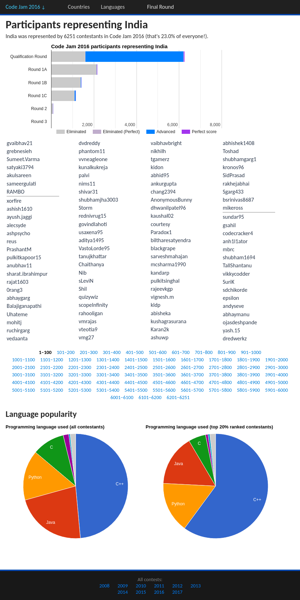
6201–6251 (178, 397)
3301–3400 (107, 374)
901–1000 (251, 352)
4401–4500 (136, 382)
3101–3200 (51, 374)
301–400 (112, 352)
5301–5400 (107, 390)
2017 (177, 592)
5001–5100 (23, 390)
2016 (159, 592)
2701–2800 (220, 367)
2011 (159, 586)
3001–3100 (23, 374)
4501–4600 (164, 382)
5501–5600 (164, 390)
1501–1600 (164, 359)
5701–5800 (220, 390)
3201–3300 (79, 374)
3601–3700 (192, 374)
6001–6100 (121, 397)
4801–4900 (248, 382)
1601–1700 (192, 359)
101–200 (66, 352)
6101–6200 (150, 397)
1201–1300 (79, 359)
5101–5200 (51, 390)
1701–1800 (220, 359)
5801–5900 (248, 390)
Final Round (160, 6)
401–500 (135, 352)
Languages (113, 6)
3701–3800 (220, 374)
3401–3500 (136, 374)
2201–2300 (79, 367)
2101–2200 (51, 367)
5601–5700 (192, 390)
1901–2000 (276, 359)
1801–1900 (248, 359)
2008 (104, 586)
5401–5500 (136, 390)
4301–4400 (107, 382)
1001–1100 (23, 359)
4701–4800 (220, 382)
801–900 (227, 352)
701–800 (203, 352)
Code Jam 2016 (26, 6)
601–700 (181, 352)
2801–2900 (248, 367)
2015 (141, 592)
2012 (177, 586)
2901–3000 (276, 367)
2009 (123, 586)
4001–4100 (23, 382)
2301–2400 (107, 367)
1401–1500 (136, 359)
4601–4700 (192, 382)
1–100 (45, 352)
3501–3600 (164, 374)
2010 (141, 586)
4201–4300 (79, 382)
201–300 (89, 352)
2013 (195, 586)
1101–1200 (51, 359)
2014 (123, 592)
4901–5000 (276, 382)
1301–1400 (107, 359)
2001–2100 (23, 367)
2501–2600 (164, 367)
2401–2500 (136, 367)
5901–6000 (276, 390)
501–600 (158, 352)
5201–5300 (79, 390)
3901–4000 (276, 374)
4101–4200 (51, 382)
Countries (79, 6)
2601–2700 (192, 367)
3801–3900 (248, 374)
